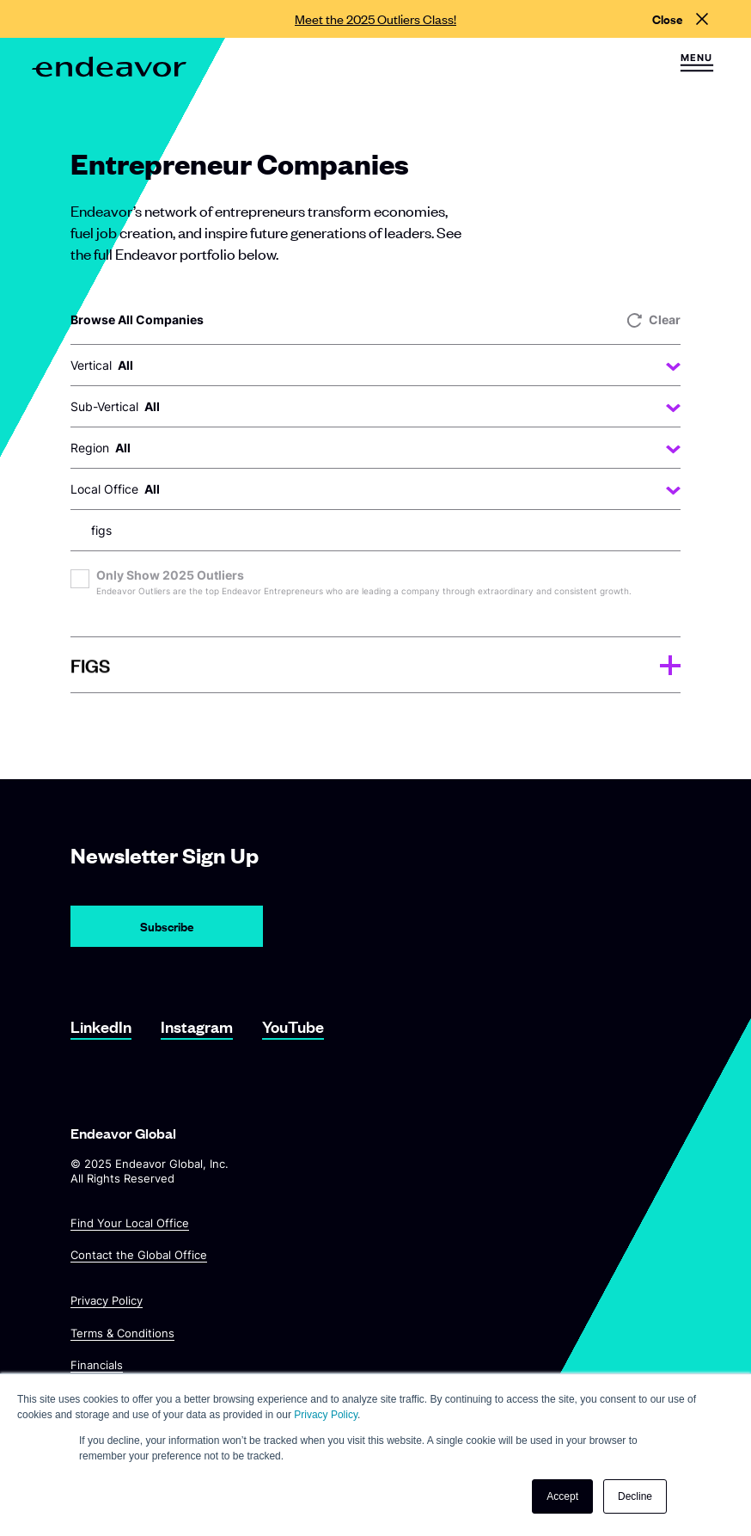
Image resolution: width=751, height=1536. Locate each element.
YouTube (293, 1026)
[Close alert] (679, 19)
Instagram (197, 1026)
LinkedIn (100, 1026)
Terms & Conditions (122, 1332)
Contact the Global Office (138, 1255)
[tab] (375, 664)
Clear (654, 320)
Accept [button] (562, 1496)
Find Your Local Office (129, 1223)
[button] (696, 62)
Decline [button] (635, 1496)
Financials (96, 1365)
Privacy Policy (106, 1300)
